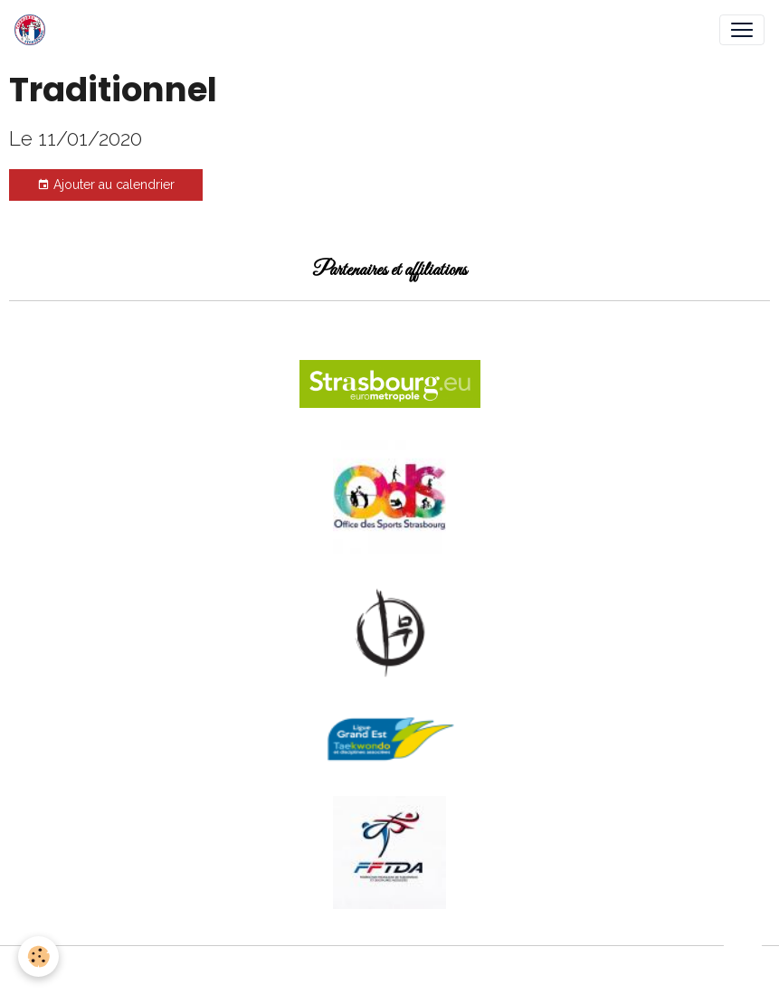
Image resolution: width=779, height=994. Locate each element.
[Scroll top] (742, 957)
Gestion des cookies (389, 969)
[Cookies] (38, 956)
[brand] (33, 29)
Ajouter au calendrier (106, 185)
